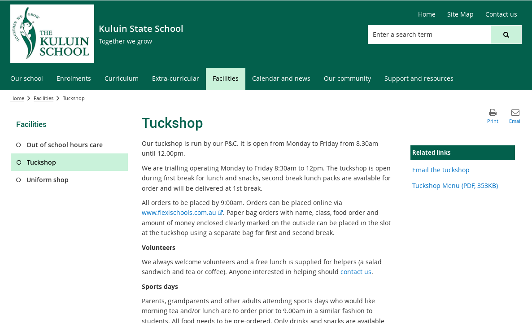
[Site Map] (460, 14)
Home (17, 98)
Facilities (43, 98)
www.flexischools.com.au (182, 212)
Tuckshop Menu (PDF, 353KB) (455, 185)
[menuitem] (27, 79)
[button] (506, 35)
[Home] (427, 14)
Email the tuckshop (441, 170)
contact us (355, 271)
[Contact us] (501, 14)
